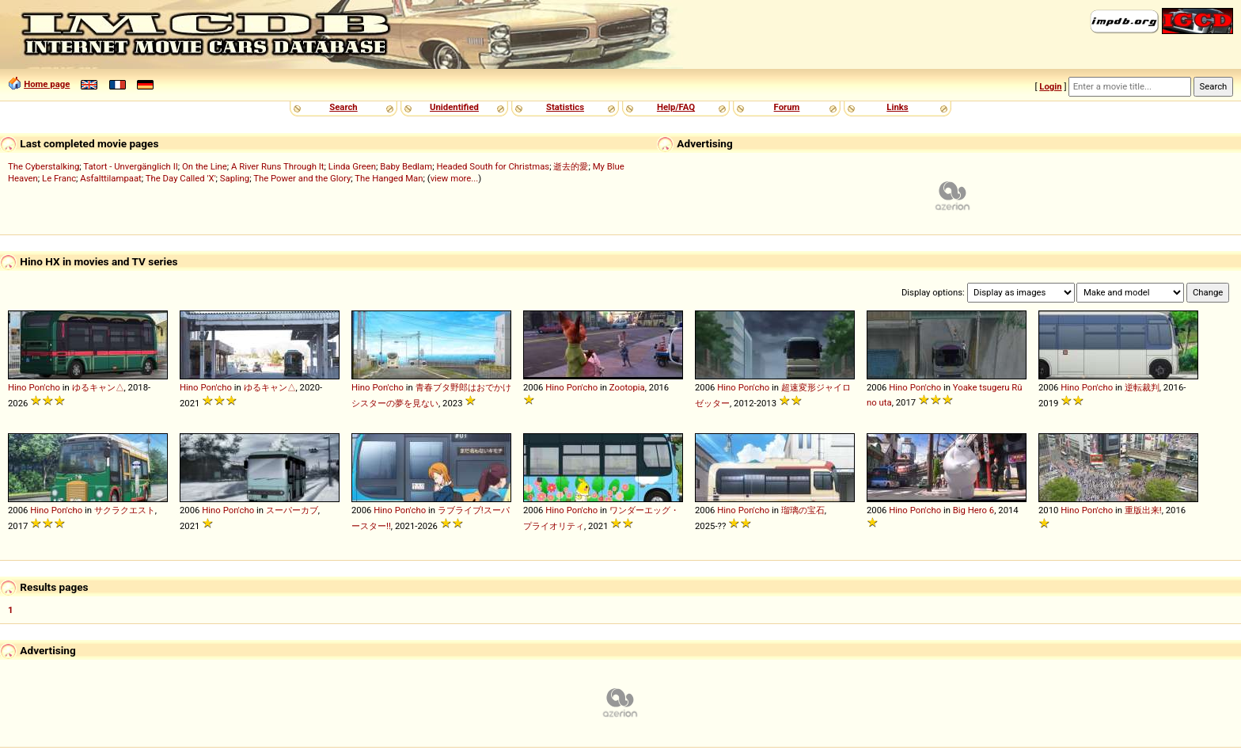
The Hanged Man (389, 178)
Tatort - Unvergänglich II (130, 166)
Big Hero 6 (973, 510)
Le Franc (59, 178)
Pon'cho (44, 387)
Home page (47, 83)
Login (1050, 86)
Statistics (565, 106)
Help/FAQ (676, 106)
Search (343, 106)
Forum (787, 106)
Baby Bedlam (406, 166)
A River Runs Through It (277, 166)
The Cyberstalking (43, 166)
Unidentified (454, 106)
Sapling (234, 178)
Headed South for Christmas (492, 166)
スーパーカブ (292, 510)
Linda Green (352, 166)
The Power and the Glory (302, 178)
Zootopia (627, 387)
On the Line (204, 166)
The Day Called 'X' (181, 178)
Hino (17, 387)
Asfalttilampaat (111, 178)
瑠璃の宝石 (803, 510)
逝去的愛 (570, 166)
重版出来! (1143, 510)
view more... (455, 178)
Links (897, 106)
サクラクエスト (124, 510)
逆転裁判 (1142, 387)
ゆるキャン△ (98, 387)
